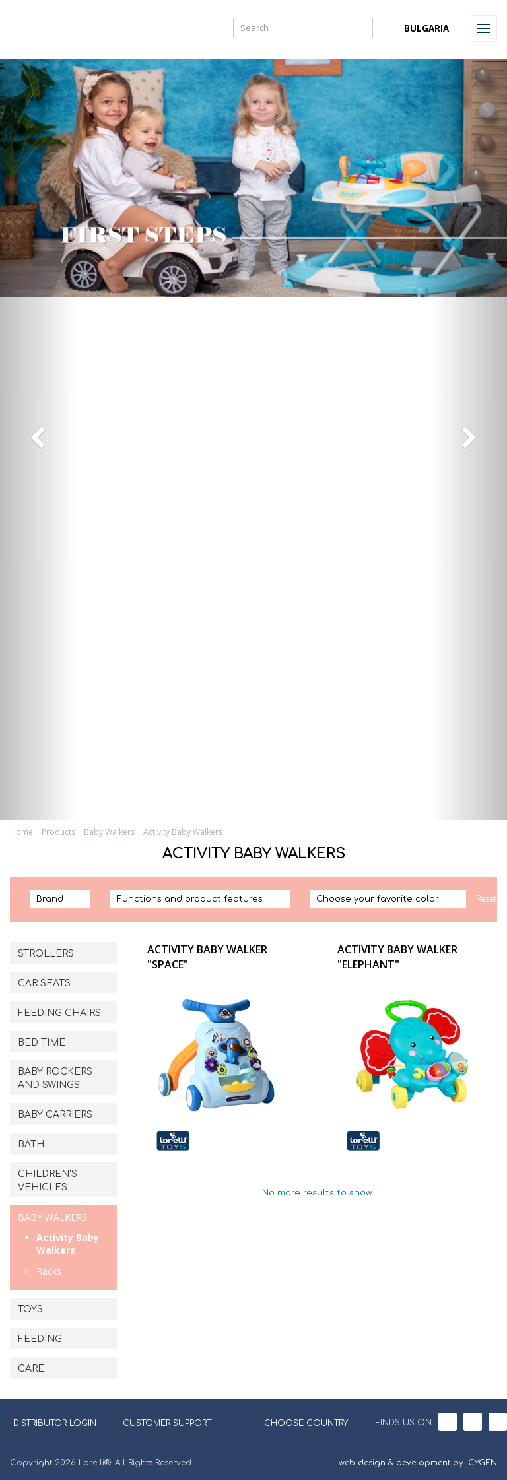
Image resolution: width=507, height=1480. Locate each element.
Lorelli (41, 28)
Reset (486, 899)
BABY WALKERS (52, 1217)
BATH (31, 1144)
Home (21, 832)
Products (58, 832)
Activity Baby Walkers (182, 832)
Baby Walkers (109, 832)
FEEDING (40, 1339)
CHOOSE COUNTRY (298, 1422)
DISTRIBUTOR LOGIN (54, 1423)
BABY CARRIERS (55, 1115)
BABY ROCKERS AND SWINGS (55, 1078)
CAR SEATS (44, 983)
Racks (48, 1271)
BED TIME (41, 1043)
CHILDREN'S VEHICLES (47, 1180)
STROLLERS (46, 954)
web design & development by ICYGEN (418, 1463)
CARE (31, 1369)
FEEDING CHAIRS (59, 1013)
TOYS (30, 1309)
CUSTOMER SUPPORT (167, 1423)
